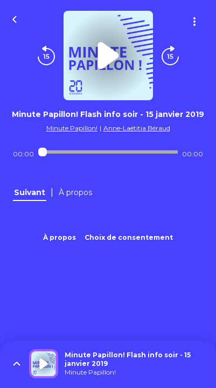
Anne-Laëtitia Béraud (136, 128)
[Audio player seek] (108, 152)
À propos (59, 237)
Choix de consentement (129, 237)
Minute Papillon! (71, 128)
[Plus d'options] (194, 21)
